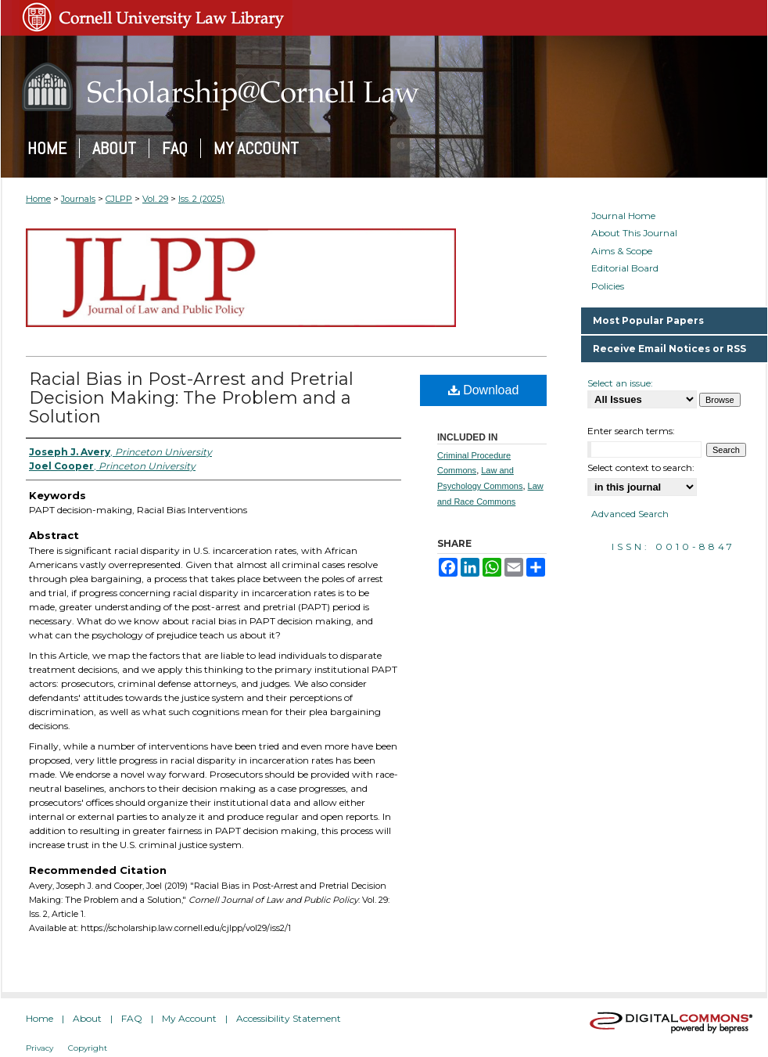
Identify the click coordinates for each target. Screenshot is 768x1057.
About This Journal (634, 233)
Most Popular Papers (648, 320)
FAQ (131, 1018)
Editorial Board (625, 268)
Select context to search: (640, 467)
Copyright (87, 1048)
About (87, 1018)
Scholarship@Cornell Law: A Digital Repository (384, 86)
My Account (189, 1018)
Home (38, 198)
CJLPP (119, 198)
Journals (78, 198)
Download (483, 390)
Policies (607, 286)
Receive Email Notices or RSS (669, 348)
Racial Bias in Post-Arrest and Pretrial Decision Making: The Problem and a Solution (191, 398)
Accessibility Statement (288, 1018)
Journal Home (623, 215)
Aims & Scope (621, 251)
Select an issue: (620, 383)
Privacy (39, 1048)
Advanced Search (630, 514)
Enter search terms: (631, 431)
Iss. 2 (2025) (201, 198)
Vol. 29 (155, 198)
